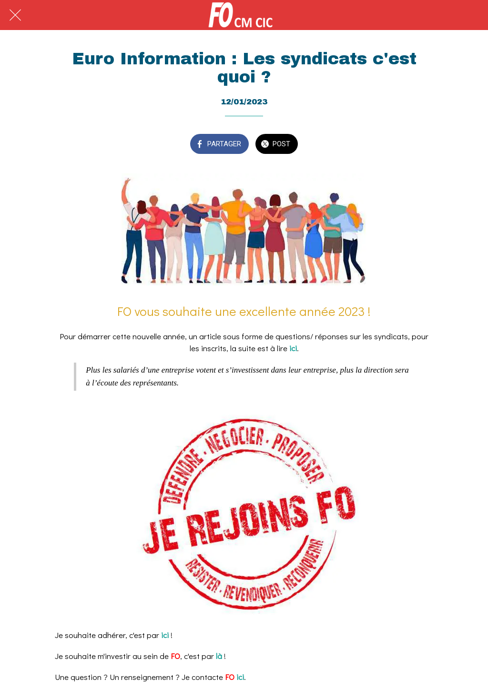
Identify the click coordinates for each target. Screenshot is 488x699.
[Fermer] (15, 15)
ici (293, 348)
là (220, 655)
